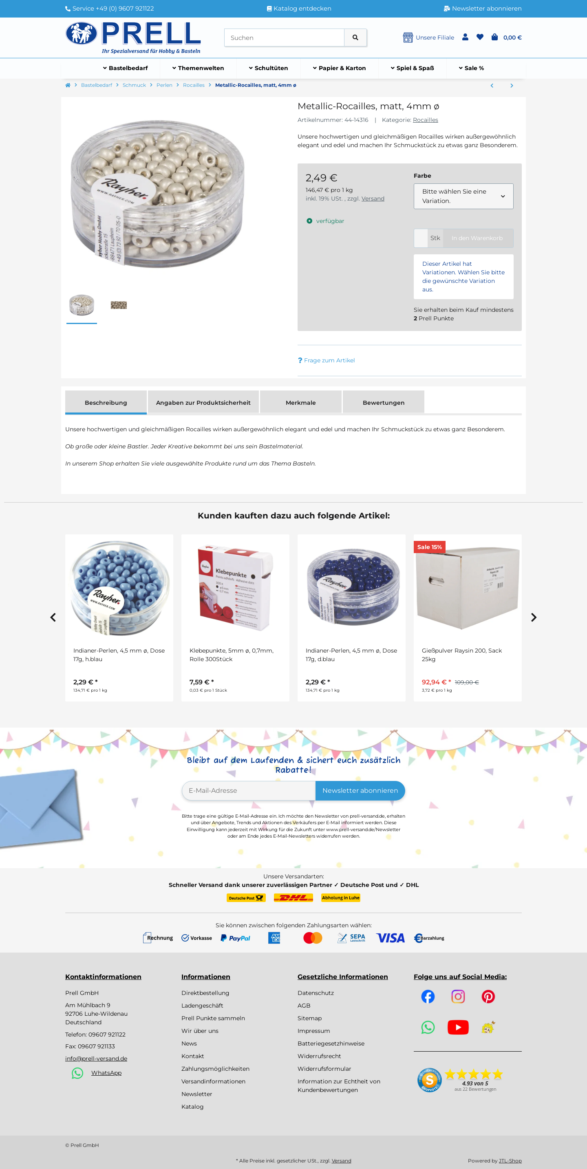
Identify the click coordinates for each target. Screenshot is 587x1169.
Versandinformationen (213, 1081)
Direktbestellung (205, 993)
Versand (373, 198)
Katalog (192, 1106)
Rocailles (425, 120)
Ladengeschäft (202, 1005)
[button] (465, 37)
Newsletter (196, 1094)
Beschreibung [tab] (106, 402)
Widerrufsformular (324, 1068)
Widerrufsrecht (319, 1056)
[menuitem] (125, 68)
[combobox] (464, 196)
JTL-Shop (510, 1161)
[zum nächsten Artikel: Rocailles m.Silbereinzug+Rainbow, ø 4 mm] (512, 86)
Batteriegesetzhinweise (331, 1043)
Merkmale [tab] (301, 402)
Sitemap (310, 1018)
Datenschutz (316, 993)
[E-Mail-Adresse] (249, 791)
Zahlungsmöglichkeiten (215, 1068)
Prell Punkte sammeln (213, 1018)
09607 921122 (107, 1034)
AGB (304, 1005)
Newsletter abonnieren (360, 790)
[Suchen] (284, 38)
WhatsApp (106, 1072)
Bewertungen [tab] (384, 402)
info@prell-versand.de (96, 1058)
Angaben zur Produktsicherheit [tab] (203, 402)
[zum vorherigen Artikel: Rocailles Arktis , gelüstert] (492, 86)
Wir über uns (199, 1030)
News (189, 1043)
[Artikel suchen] (355, 38)
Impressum (314, 1030)
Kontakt (192, 1056)
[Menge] (421, 238)
